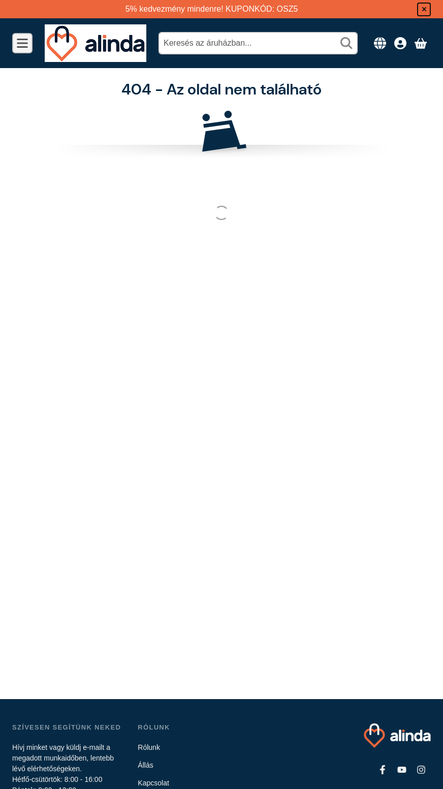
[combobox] (258, 43)
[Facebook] (382, 769)
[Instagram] (421, 769)
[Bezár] (424, 9)
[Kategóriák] (22, 43)
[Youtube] (402, 769)
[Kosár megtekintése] (420, 43)
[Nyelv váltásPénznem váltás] (380, 43)
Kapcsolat (153, 783)
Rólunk (149, 747)
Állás (145, 765)
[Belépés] (400, 43)
